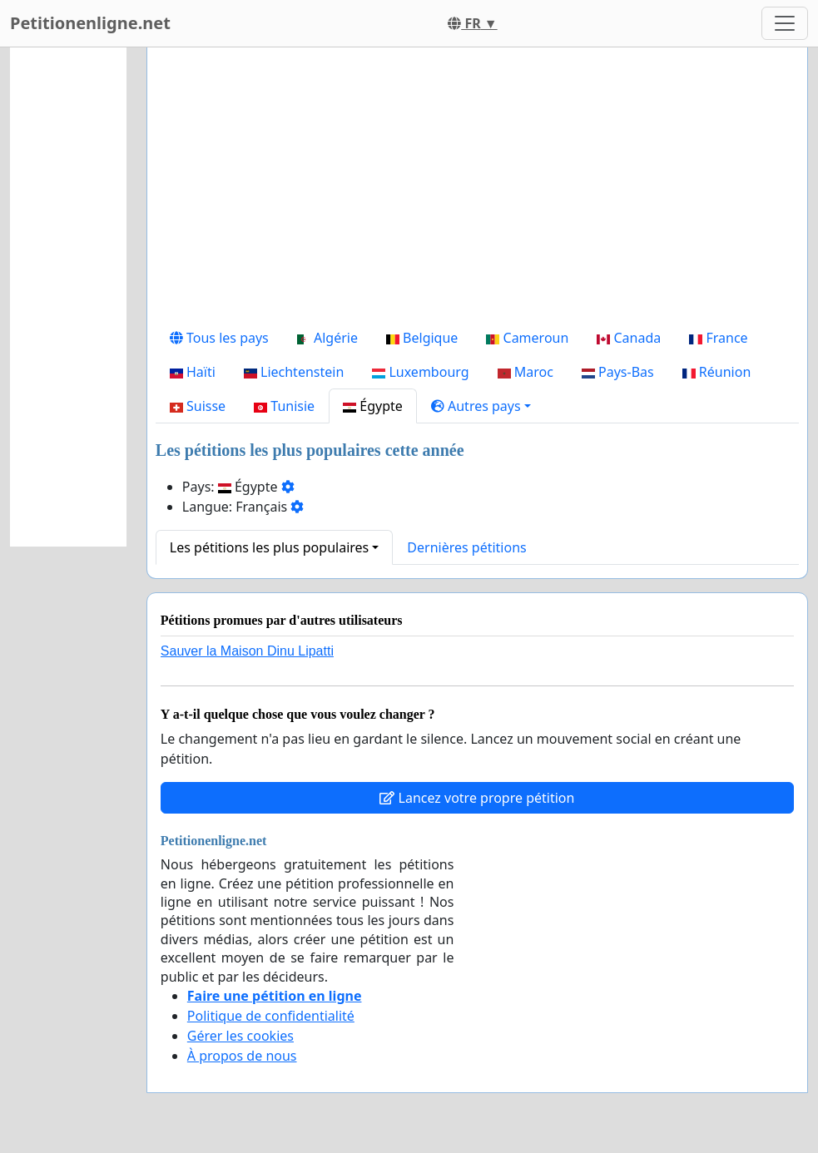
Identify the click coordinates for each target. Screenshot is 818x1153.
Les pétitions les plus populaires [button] (269, 547)
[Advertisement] (477, 190)
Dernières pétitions (466, 547)
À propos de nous (242, 1056)
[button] (481, 405)
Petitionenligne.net (90, 23)
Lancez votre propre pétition (476, 798)
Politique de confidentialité (270, 1016)
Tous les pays (219, 338)
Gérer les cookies (240, 1036)
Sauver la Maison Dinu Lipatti (247, 651)
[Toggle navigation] (784, 23)
